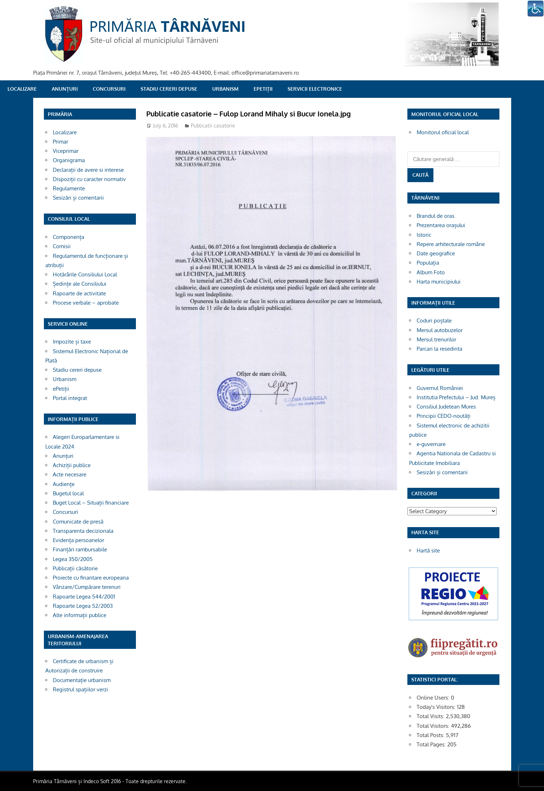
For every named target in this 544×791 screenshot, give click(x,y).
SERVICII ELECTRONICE (315, 89)
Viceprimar (65, 150)
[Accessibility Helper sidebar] (535, 8)
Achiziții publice (72, 465)
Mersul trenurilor (436, 339)
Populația (428, 262)
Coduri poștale (434, 320)
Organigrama (69, 160)
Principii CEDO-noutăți (444, 415)
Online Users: (434, 697)
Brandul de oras (435, 215)
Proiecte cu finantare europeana (91, 577)
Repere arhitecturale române (451, 244)
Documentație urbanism (82, 680)
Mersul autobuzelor (440, 330)
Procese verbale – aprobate (86, 302)
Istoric (424, 234)
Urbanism (225, 89)
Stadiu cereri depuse (169, 89)
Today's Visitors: (437, 707)
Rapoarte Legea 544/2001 (84, 596)
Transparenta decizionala (83, 530)
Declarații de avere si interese (88, 169)
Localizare (22, 89)
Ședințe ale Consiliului (79, 283)
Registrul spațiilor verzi (80, 689)
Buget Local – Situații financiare (91, 502)
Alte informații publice (79, 615)
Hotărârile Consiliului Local (85, 274)
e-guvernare (431, 444)
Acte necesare (69, 474)
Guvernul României (440, 388)
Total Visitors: (434, 725)
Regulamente (69, 188)
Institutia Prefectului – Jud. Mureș (456, 397)
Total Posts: (431, 735)
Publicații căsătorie (75, 568)
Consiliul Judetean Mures (446, 406)
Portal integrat (70, 398)
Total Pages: (432, 744)
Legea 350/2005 (73, 559)
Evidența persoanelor (78, 540)
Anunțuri (65, 89)
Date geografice (436, 253)
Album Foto (431, 272)
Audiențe (64, 484)
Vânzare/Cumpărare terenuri (87, 587)
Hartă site (428, 550)
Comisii (62, 246)
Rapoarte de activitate (79, 293)
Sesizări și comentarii (78, 197)
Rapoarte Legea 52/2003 (83, 605)
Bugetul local (68, 493)
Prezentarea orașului (441, 225)
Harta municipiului (439, 281)
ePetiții (263, 89)
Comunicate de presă (78, 521)
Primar (60, 141)
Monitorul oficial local (443, 132)
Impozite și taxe (72, 341)
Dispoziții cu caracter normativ (89, 179)
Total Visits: (431, 716)
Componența (68, 237)
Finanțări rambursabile (80, 549)
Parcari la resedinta (439, 348)
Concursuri (109, 89)
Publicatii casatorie (213, 125)
